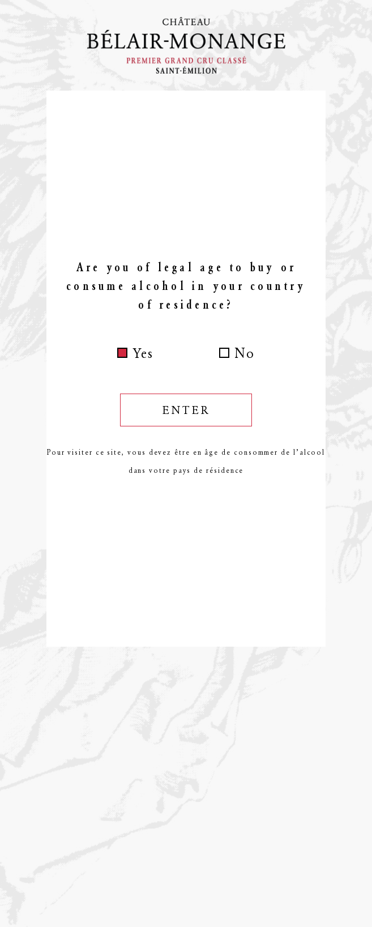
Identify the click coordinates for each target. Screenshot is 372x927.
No (244, 353)
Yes (142, 353)
